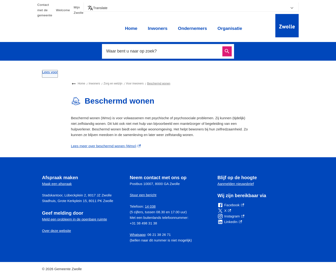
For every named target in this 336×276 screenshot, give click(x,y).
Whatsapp (138, 235)
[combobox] (162, 51)
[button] (191, 8)
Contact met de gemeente (44, 10)
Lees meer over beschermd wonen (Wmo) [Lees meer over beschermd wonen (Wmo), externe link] (106, 146)
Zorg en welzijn (113, 83)
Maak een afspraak (57, 184)
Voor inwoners (135, 83)
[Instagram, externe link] (230, 216)
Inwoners (157, 28)
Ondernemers (192, 28)
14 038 (150, 206)
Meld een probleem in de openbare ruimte (74, 219)
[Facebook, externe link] (230, 205)
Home (131, 28)
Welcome (63, 10)
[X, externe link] (224, 210)
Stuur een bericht (143, 195)
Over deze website (56, 231)
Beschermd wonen (158, 83)
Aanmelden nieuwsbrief (235, 184)
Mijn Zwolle (79, 10)
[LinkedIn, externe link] (229, 222)
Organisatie (229, 28)
